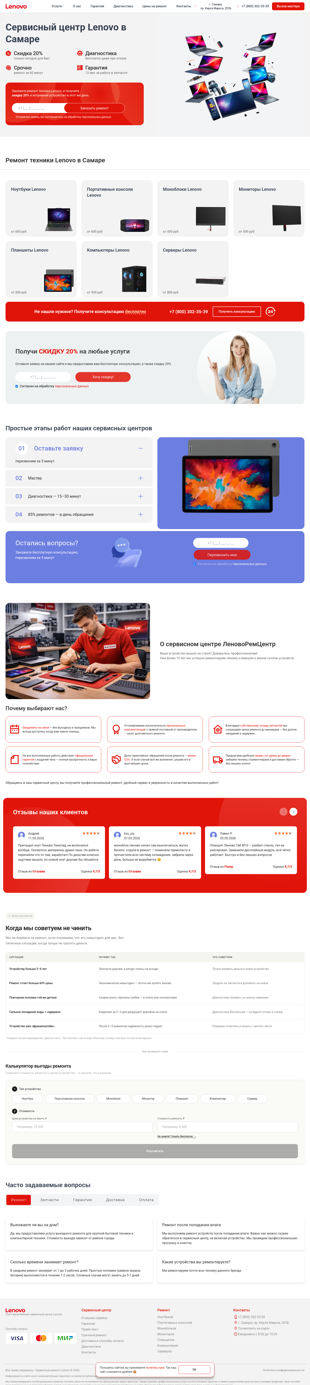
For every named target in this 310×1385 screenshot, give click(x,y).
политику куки (155, 1367)
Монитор (148, 1087)
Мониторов (165, 1322)
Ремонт (18, 1188)
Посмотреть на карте (253, 1316)
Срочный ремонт (94, 1323)
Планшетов (165, 1328)
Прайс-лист (89, 1317)
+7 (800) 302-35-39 (255, 6)
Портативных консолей (174, 1311)
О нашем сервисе (94, 1306)
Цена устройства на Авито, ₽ (29, 1106)
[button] (293, 800)
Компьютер (218, 1087)
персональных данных (72, 386)
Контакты (183, 6)
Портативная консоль (70, 1087)
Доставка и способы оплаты (102, 1329)
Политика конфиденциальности (283, 1358)
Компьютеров (167, 1334)
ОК (194, 1369)
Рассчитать (155, 1139)
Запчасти (49, 1188)
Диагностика (123, 6)
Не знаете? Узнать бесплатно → (176, 1124)
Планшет (182, 1087)
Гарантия (97, 6)
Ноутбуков (165, 1305)
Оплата (146, 1188)
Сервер (252, 1087)
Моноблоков (166, 1316)
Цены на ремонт (154, 6)
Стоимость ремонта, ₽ (171, 1106)
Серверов (164, 1339)
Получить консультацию (237, 311)
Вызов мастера (288, 6)
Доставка (115, 1188)
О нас (77, 6)
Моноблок (113, 1087)
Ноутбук (27, 1087)
